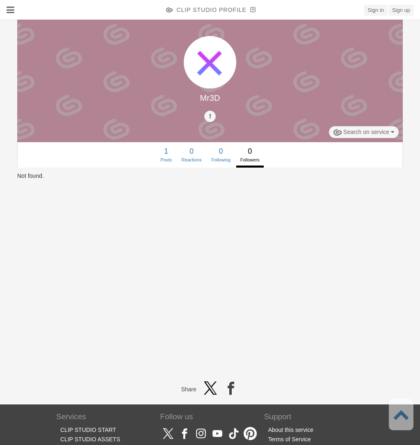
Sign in (376, 10)
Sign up (401, 10)
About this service (291, 430)
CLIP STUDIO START (88, 430)
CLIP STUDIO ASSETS (90, 439)
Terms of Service (289, 439)
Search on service (363, 132)
